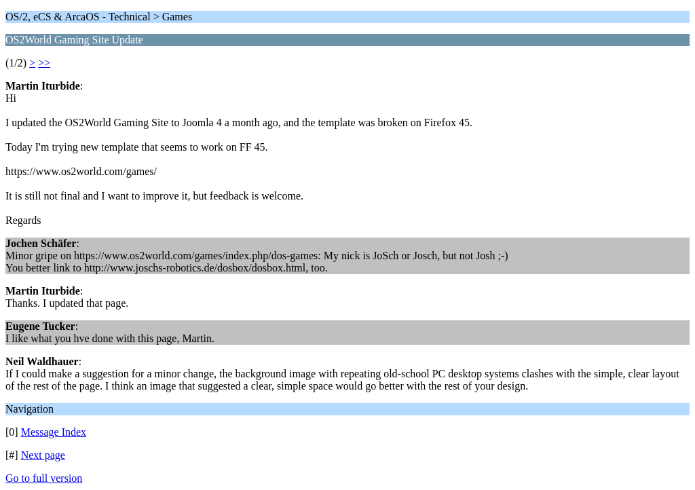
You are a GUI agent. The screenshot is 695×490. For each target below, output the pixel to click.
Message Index (53, 432)
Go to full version (43, 478)
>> (44, 63)
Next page (43, 455)
